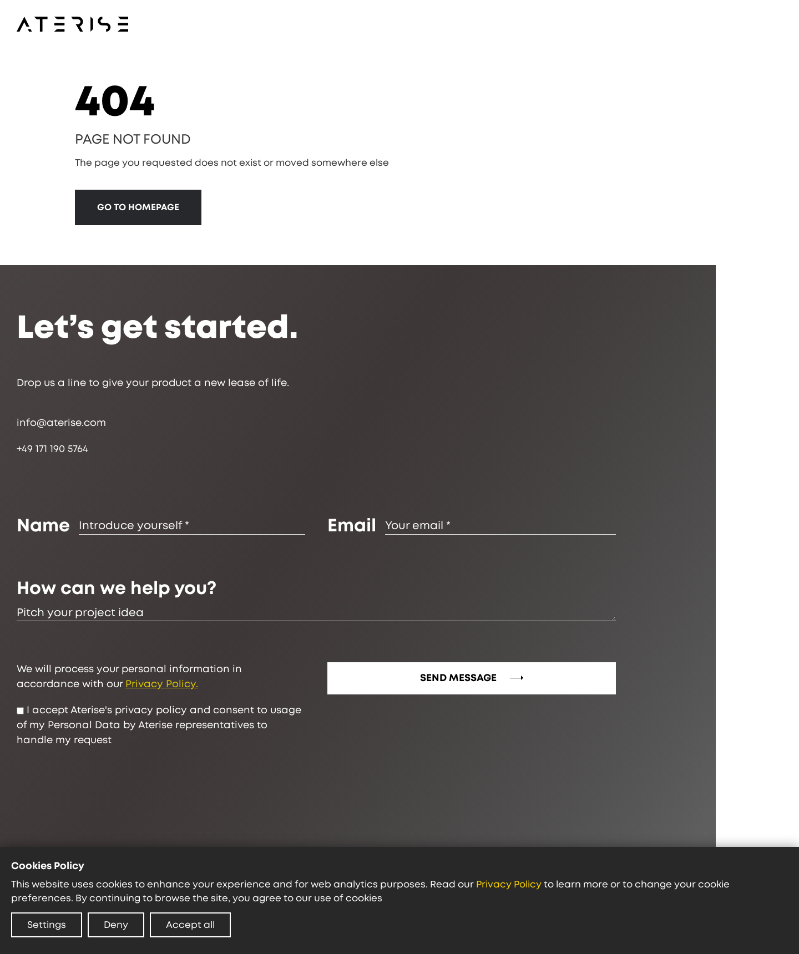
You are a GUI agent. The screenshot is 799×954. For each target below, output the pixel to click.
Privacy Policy (509, 884)
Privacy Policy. (163, 684)
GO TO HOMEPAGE (139, 207)
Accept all (190, 925)
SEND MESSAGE (472, 678)
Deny (116, 925)
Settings (46, 925)
